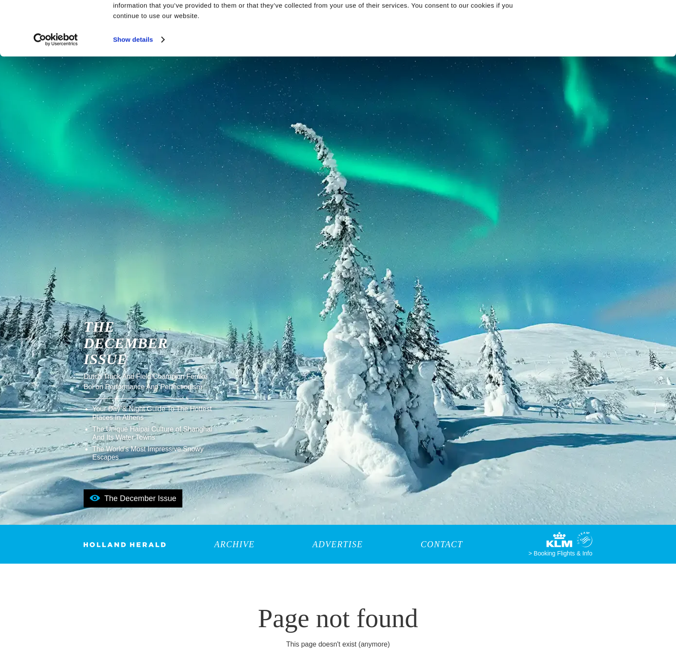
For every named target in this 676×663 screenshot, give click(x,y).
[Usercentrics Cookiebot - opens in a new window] (56, 86)
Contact (442, 544)
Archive (234, 544)
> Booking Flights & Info (560, 553)
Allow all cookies (604, 21)
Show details (133, 86)
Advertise (338, 544)
